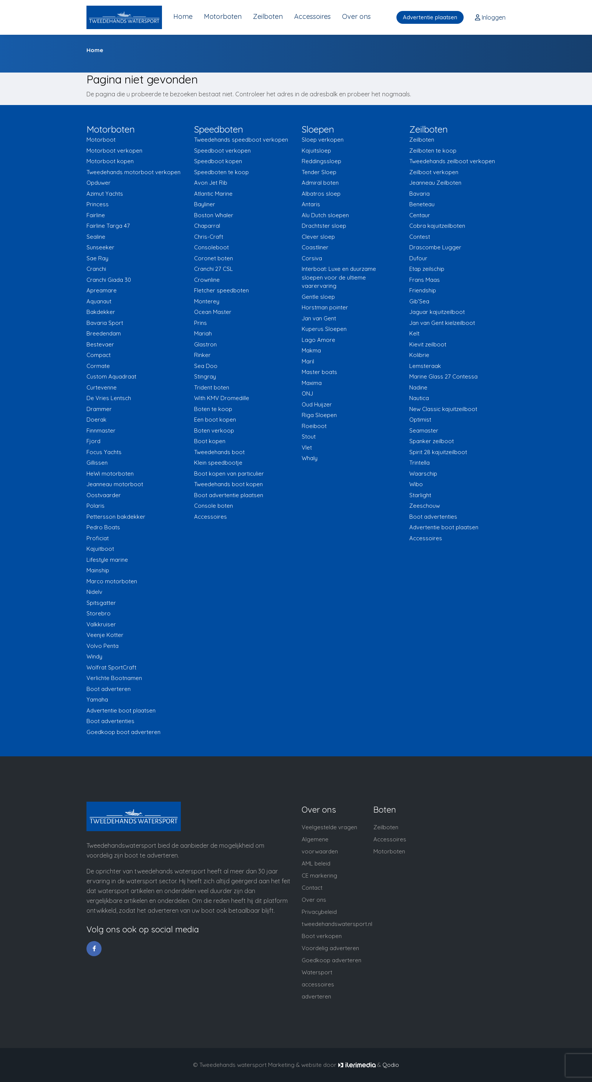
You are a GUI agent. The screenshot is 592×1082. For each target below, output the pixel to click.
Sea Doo (205, 365)
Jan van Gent (319, 318)
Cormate (98, 365)
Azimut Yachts (104, 193)
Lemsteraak (425, 365)
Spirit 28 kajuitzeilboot (438, 452)
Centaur (419, 215)
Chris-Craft (208, 236)
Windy (94, 656)
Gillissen (97, 462)
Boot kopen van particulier (229, 473)
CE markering (319, 875)
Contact (312, 887)
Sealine (95, 236)
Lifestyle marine (107, 559)
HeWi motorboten (110, 473)
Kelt (414, 333)
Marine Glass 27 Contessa (443, 376)
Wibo (416, 484)
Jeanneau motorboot (114, 484)
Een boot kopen (215, 419)
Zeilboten (268, 16)
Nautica (419, 398)
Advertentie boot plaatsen (121, 710)
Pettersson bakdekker (115, 516)
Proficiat (97, 538)
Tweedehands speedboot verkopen (241, 139)
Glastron (205, 344)
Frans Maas (424, 279)
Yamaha (97, 699)
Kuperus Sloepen (324, 328)
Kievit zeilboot (427, 344)
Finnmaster (101, 430)
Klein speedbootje (218, 462)
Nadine (418, 387)
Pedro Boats (103, 527)
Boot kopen (209, 441)
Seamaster (423, 430)
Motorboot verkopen (114, 150)
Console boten (213, 505)
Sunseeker (100, 247)
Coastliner (315, 247)
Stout (309, 436)
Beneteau (422, 204)
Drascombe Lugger (435, 247)
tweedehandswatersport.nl (337, 923)
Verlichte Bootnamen (114, 678)
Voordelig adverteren (330, 948)
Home (183, 16)
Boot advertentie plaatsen (228, 495)
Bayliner (204, 204)
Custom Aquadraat (111, 376)
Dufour (418, 258)
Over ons (356, 16)
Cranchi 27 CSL (213, 268)
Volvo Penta (102, 645)
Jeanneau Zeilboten (435, 182)
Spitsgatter (101, 602)
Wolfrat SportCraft (111, 667)
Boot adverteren (108, 688)
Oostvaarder (103, 495)
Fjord (93, 441)
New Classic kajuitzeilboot (443, 409)
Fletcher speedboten (221, 290)
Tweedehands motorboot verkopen (133, 172)
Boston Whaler (213, 215)
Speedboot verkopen (222, 150)
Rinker (202, 355)
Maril (308, 361)
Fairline (95, 215)
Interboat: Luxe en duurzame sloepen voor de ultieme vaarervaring (339, 277)
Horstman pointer (325, 307)
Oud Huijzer (317, 404)
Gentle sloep (318, 296)
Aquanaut (98, 301)
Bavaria (419, 193)
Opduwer (98, 182)
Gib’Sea (419, 301)
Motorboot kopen (110, 161)
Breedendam (103, 333)
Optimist (420, 419)
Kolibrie (419, 355)
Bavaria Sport (104, 322)
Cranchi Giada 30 (108, 279)
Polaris (95, 505)
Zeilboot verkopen (433, 172)
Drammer (99, 409)
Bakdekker (100, 311)
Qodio (390, 1064)
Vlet (307, 447)
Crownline (207, 279)
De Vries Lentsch (108, 398)
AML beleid (316, 863)
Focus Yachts (104, 452)
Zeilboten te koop (432, 150)
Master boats (319, 372)
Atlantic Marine (213, 193)
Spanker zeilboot (431, 441)
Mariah (203, 333)
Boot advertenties (110, 721)
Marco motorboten (111, 581)
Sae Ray (97, 258)
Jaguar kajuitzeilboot (437, 311)
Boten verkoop (214, 430)
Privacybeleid (319, 911)
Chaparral (207, 225)
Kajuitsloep (316, 150)
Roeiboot (314, 426)
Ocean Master (212, 311)
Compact (98, 355)
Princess (97, 204)
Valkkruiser (101, 624)
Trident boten (211, 387)
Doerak (96, 419)
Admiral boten (320, 182)
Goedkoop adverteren (331, 960)
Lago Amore (318, 339)
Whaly (310, 458)
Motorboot (101, 139)
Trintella (419, 462)
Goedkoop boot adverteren (123, 732)
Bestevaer (100, 344)
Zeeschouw (424, 505)
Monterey (206, 301)
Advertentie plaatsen (430, 17)
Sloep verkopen (323, 139)
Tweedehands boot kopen (228, 484)
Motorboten (223, 16)
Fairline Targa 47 (108, 225)
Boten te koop (213, 409)
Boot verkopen (322, 936)
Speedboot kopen (218, 161)
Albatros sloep (321, 193)
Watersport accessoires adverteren (318, 984)
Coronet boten (213, 258)
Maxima (312, 382)
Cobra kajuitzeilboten (437, 225)
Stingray (205, 376)
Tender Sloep (319, 172)
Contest (419, 236)
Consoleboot (211, 247)
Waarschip (423, 473)
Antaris (311, 204)
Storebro (98, 613)
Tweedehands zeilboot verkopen (452, 161)
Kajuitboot (100, 548)
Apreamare (101, 290)
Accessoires (312, 16)
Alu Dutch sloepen (325, 215)
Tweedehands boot (219, 452)
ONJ (307, 393)
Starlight (420, 495)
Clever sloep (318, 236)
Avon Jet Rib (210, 182)
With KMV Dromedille (221, 398)
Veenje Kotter (104, 634)
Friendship (422, 290)
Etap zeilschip (426, 268)
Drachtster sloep (324, 225)
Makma (311, 350)
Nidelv (94, 591)
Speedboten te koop (221, 172)
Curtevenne (101, 387)
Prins (200, 322)
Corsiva (312, 258)
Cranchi (96, 268)
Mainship (97, 570)
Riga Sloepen (319, 415)
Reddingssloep (321, 161)
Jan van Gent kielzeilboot (442, 322)
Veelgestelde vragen (329, 827)
